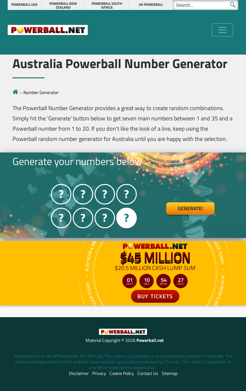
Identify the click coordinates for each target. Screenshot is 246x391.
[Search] (205, 5)
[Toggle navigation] (222, 30)
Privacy (99, 373)
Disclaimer (79, 373)
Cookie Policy (122, 373)
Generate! (190, 208)
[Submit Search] (232, 4)
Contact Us (147, 373)
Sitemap (169, 373)
